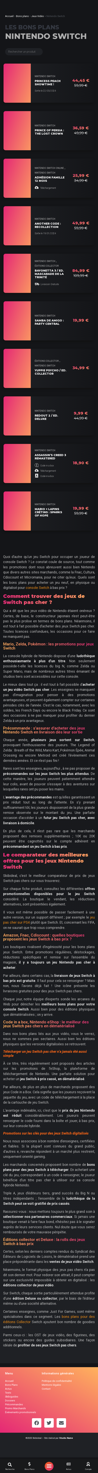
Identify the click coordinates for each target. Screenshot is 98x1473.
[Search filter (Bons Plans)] (24, 51)
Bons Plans (11, 1384)
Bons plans (22, 16)
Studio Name (66, 1438)
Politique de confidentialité (57, 1380)
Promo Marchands (15, 1408)
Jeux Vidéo (37, 16)
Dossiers (10, 1400)
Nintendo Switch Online (49, 168)
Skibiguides (11, 1396)
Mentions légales (51, 1384)
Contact (46, 1388)
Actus (8, 1388)
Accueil (9, 16)
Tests (8, 1392)
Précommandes (14, 1404)
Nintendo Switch (45, 76)
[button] (10, 1465)
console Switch (37, 588)
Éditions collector (47, 266)
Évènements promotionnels (20, 1412)
